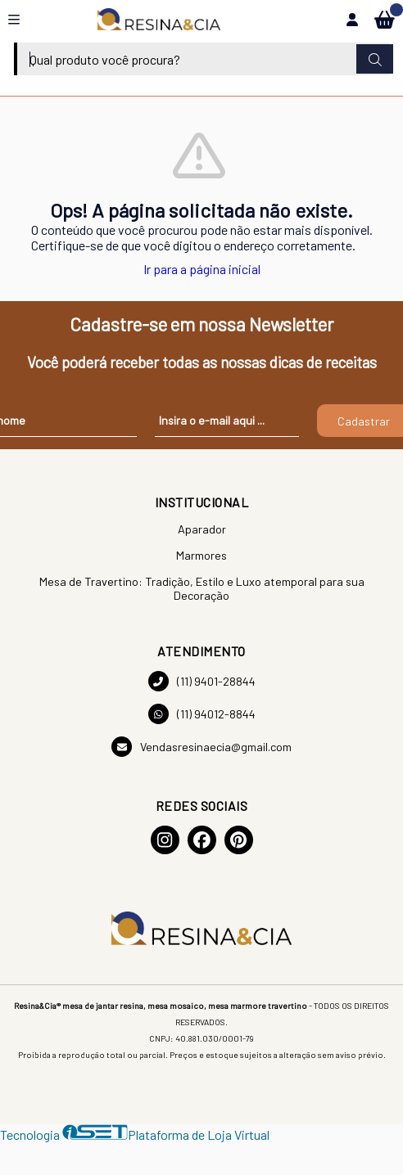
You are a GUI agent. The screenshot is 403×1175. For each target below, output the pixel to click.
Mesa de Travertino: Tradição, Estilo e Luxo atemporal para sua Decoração (202, 588)
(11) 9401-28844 (202, 681)
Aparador (202, 529)
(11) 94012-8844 (202, 714)
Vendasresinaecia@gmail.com (201, 746)
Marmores (201, 555)
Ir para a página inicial (201, 269)
